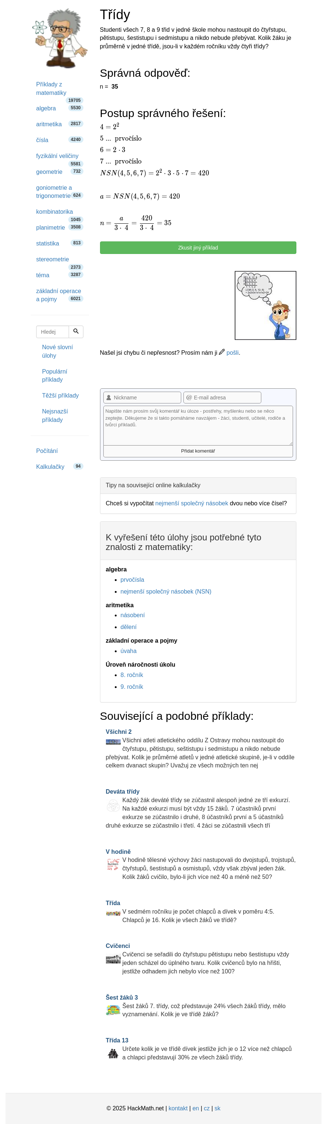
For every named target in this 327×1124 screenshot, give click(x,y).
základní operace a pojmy (59, 295)
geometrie (59, 171)
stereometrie (59, 262)
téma (59, 274)
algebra (59, 107)
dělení (129, 627)
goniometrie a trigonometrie (59, 192)
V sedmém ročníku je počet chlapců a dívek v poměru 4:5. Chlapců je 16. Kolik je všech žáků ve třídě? (190, 911)
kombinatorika (59, 214)
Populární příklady (55, 375)
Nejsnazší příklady (55, 415)
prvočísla (132, 580)
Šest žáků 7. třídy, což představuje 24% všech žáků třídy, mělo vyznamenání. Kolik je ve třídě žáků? (196, 1006)
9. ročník (132, 687)
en (195, 1108)
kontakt (178, 1108)
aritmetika (59, 123)
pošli (228, 353)
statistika (59, 243)
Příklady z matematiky (59, 91)
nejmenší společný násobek (191, 503)
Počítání (47, 451)
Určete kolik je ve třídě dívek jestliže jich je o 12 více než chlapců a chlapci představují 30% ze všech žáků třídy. (199, 1049)
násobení (133, 615)
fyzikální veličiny (59, 158)
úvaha (129, 651)
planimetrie (59, 227)
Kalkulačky (59, 466)
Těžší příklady (60, 395)
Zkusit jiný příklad (198, 248)
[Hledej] (76, 332)
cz (207, 1108)
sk (217, 1108)
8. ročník (132, 675)
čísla (59, 139)
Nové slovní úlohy (57, 351)
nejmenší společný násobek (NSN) (166, 591)
